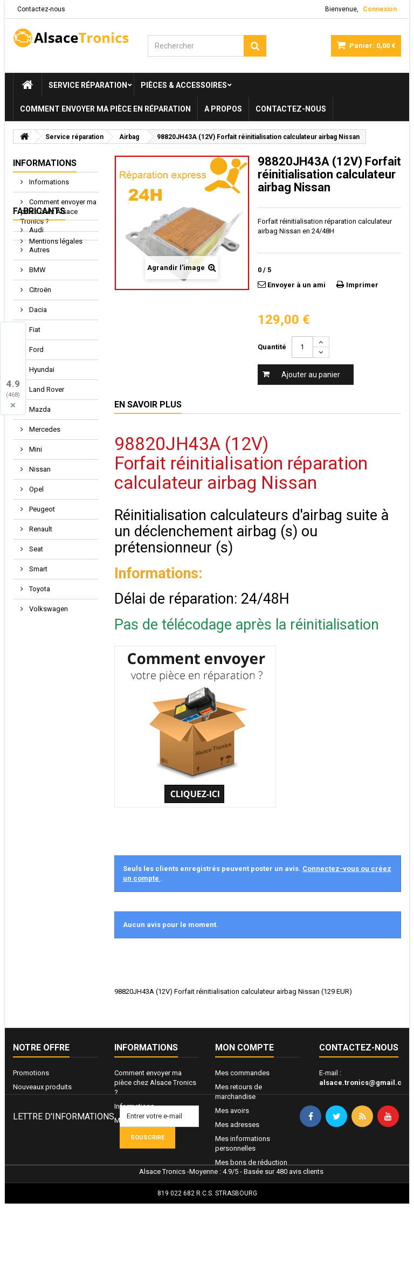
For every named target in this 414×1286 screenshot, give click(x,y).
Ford (35, 408)
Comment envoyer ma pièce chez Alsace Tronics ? (58, 211)
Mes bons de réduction (251, 1162)
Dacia (37, 368)
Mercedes (43, 488)
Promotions (31, 1073)
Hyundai (40, 428)
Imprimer (362, 285)
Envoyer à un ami (296, 285)
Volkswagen (47, 667)
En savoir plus (148, 404)
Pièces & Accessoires (184, 85)
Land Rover (45, 448)
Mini (34, 508)
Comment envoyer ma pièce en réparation (105, 109)
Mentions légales (54, 241)
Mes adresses (237, 1125)
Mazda (39, 468)
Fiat (33, 388)
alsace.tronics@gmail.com (365, 1082)
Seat (35, 608)
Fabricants (39, 270)
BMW (36, 328)
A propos (223, 109)
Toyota (38, 648)
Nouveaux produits (42, 1087)
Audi (35, 289)
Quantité (272, 347)
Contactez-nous (41, 9)
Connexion (380, 9)
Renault (39, 588)
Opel (35, 548)
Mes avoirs (232, 1111)
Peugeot (41, 568)
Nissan (39, 528)
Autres (38, 309)
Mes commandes (242, 1073)
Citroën (39, 348)
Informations (45, 163)
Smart (37, 628)
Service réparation (88, 85)
